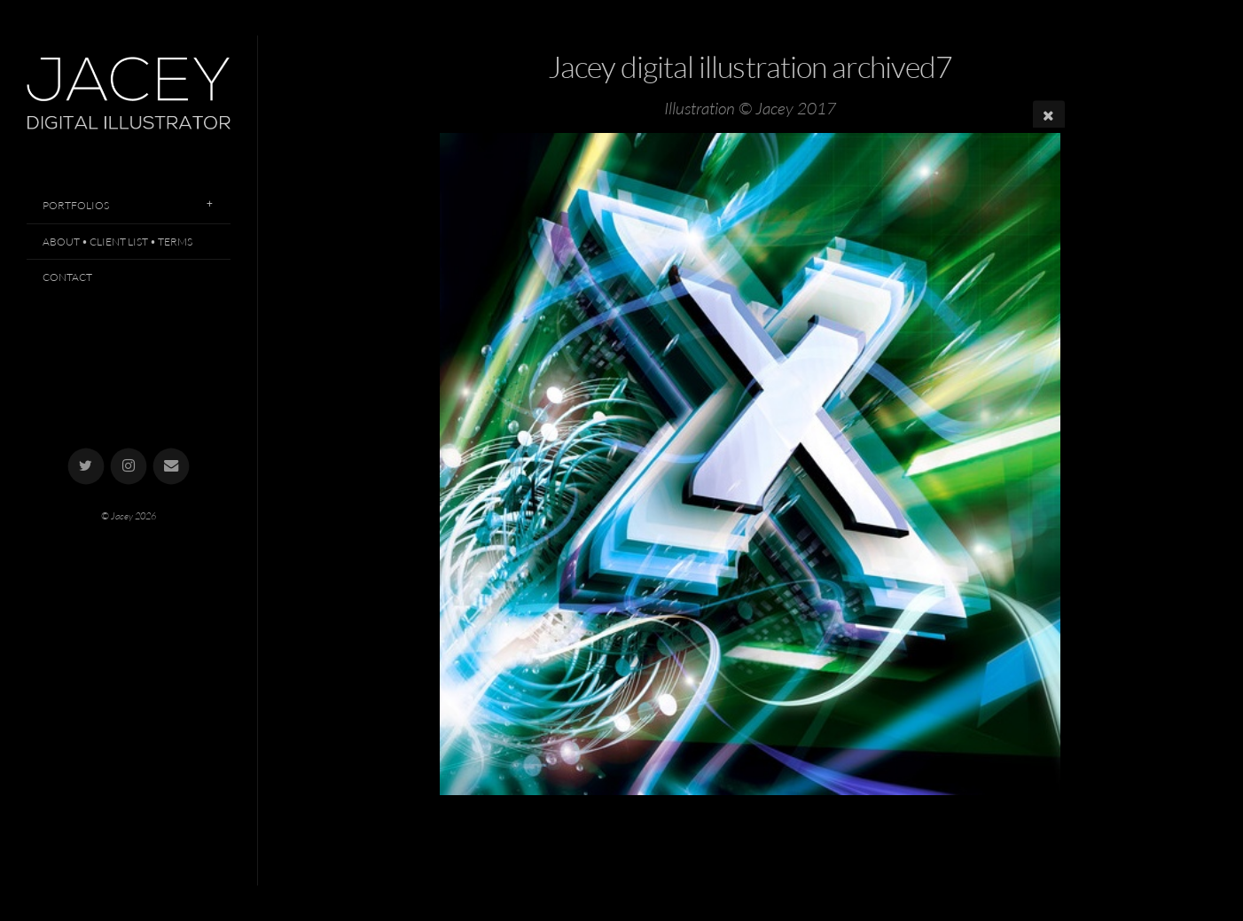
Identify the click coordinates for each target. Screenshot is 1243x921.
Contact (67, 277)
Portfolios (76, 205)
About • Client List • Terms (117, 241)
